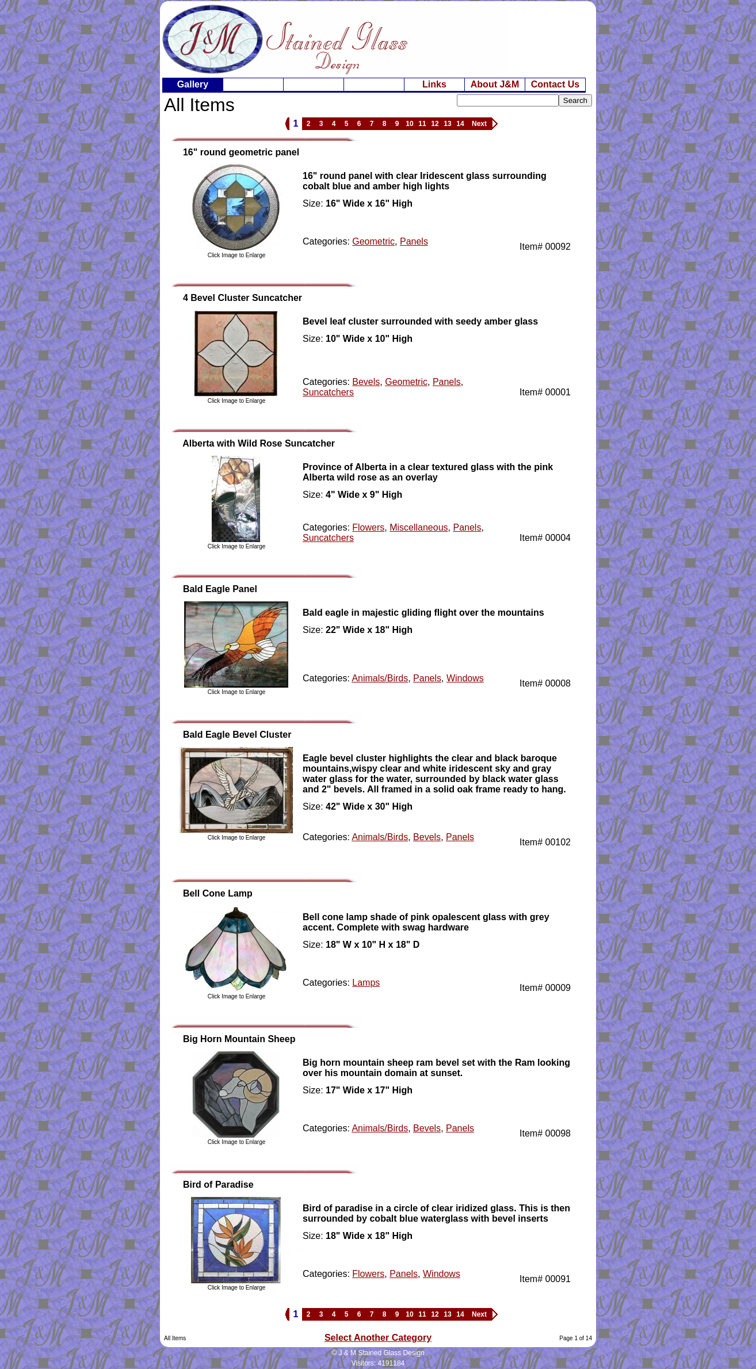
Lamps (366, 982)
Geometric (373, 241)
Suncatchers (328, 392)
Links (434, 84)
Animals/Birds (380, 678)
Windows (465, 678)
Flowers (368, 527)
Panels (414, 241)
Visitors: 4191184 (378, 1363)
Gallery (192, 84)
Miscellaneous (419, 527)
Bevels (366, 382)
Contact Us (555, 84)
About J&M (495, 84)
